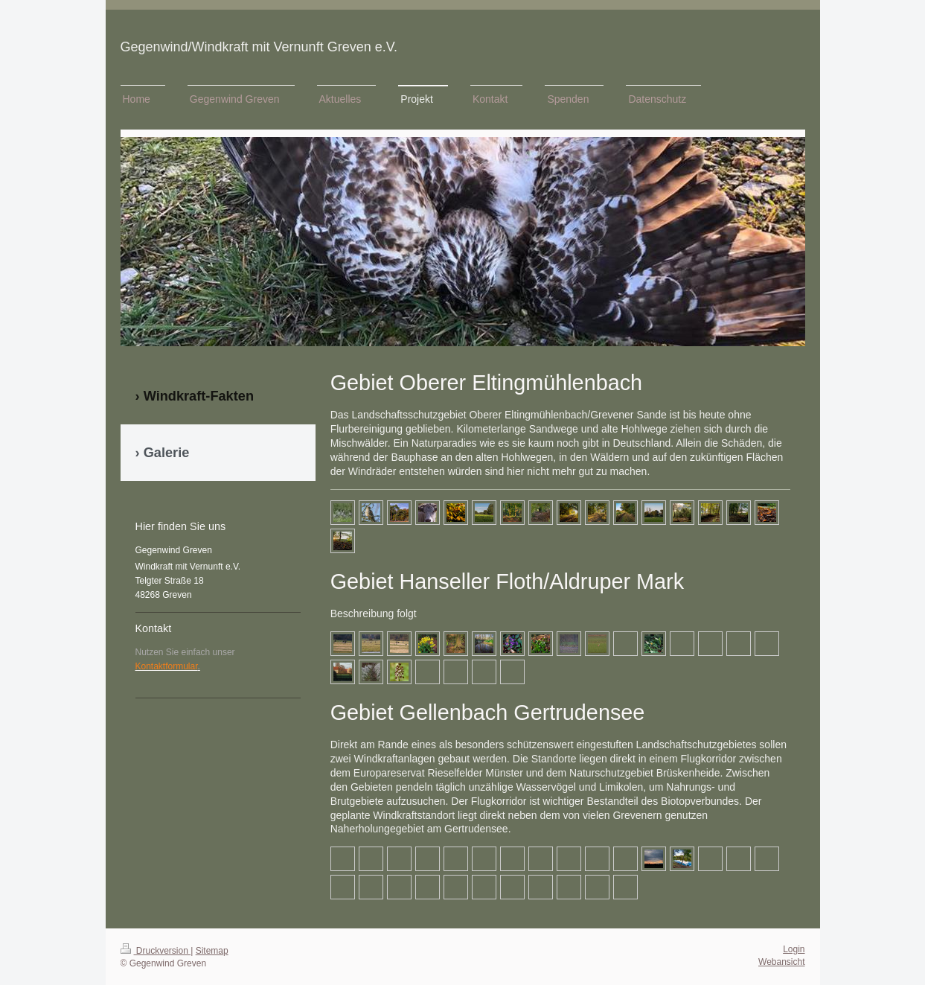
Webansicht (781, 962)
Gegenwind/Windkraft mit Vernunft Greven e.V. (259, 46)
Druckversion (156, 951)
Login (793, 949)
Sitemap (212, 951)
